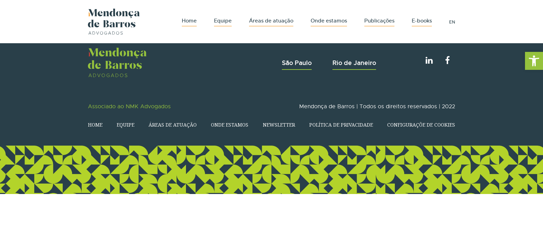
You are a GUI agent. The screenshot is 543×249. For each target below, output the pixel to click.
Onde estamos (329, 20)
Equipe (223, 20)
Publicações (379, 20)
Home (189, 20)
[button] (534, 61)
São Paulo (297, 63)
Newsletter (279, 124)
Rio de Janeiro (354, 63)
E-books (422, 20)
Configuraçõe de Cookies (421, 124)
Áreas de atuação (271, 20)
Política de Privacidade (341, 124)
